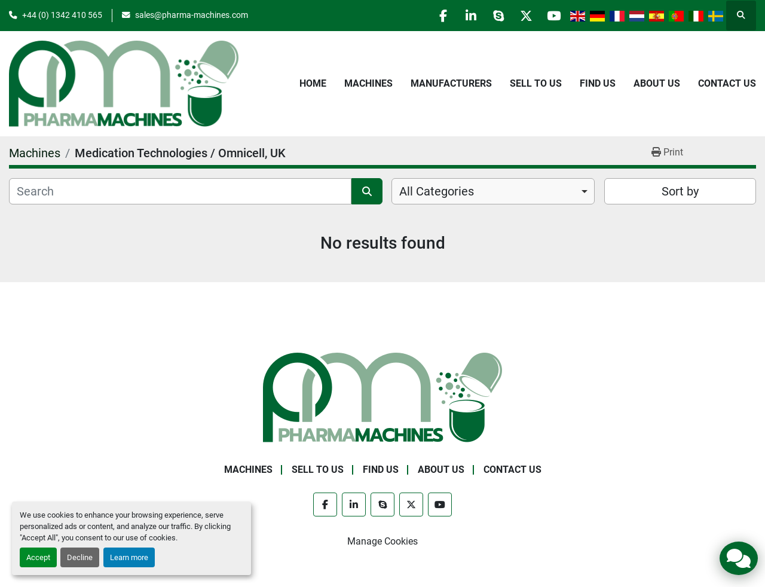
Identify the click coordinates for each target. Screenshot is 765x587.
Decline (80, 557)
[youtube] (552, 15)
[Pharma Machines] (382, 396)
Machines (368, 83)
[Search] (180, 191)
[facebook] (430, 15)
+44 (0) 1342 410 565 (62, 15)
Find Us (598, 83)
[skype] (491, 15)
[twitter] (522, 15)
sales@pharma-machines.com (191, 15)
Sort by (680, 191)
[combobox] (493, 191)
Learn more (129, 557)
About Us (657, 83)
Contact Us (727, 83)
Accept (38, 557)
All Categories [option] (436, 191)
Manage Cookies (382, 541)
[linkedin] (461, 15)
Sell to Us (536, 83)
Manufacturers (451, 83)
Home (312, 83)
